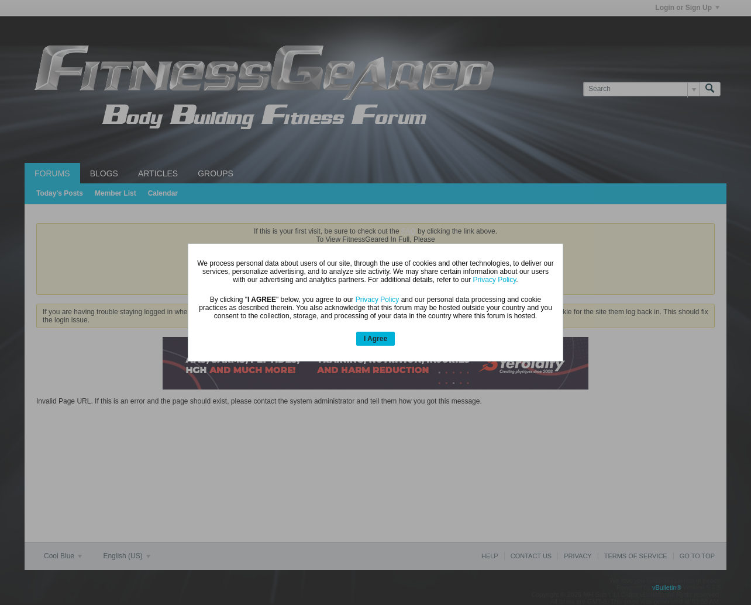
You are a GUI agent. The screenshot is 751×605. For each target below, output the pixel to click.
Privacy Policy (494, 280)
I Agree (375, 339)
